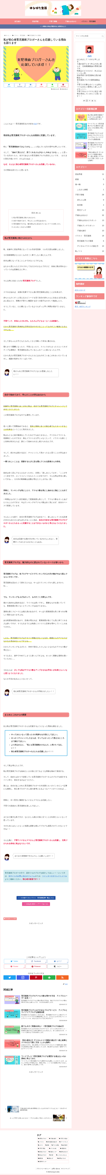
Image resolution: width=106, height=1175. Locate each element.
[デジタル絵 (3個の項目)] (53, 1149)
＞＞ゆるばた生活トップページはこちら (36, 904)
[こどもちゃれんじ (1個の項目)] (62, 1156)
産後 (89, 179)
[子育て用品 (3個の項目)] (42, 1149)
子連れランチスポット (90, 225)
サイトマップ (66, 1169)
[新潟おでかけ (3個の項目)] (42, 1152)
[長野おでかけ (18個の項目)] (42, 1139)
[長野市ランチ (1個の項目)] (53, 1162)
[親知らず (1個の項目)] (51, 1159)
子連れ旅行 (90, 230)
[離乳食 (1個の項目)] (41, 1159)
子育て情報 (89, 194)
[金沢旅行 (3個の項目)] (65, 1146)
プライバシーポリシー (43, 1169)
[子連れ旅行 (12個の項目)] (53, 1139)
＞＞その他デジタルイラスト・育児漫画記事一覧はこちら (36, 898)
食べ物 (89, 184)
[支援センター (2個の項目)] (53, 1152)
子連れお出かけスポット (90, 220)
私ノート (89, 251)
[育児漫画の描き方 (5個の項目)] (51, 1143)
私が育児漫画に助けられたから (24, 218)
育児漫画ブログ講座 (10, 919)
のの (35, 124)
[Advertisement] (36, 105)
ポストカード (80, 290)
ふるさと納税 (90, 189)
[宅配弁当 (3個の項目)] (64, 1149)
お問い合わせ (56, 1169)
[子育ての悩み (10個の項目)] (63, 1139)
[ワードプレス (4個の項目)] (64, 1143)
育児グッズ (90, 210)
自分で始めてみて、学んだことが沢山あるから (29, 221)
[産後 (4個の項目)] (47, 1146)
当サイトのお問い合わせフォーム (21, 876)
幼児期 (90, 205)
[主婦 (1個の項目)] (52, 1156)
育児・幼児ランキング (83, 306)
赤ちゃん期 (90, 199)
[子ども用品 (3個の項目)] (55, 1146)
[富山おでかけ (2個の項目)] (42, 1156)
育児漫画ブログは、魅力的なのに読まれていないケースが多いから (37, 224)
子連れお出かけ (89, 215)
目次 (33, 213)
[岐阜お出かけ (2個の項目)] (64, 1152)
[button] (102, 36)
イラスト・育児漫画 (89, 235)
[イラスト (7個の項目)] (41, 1143)
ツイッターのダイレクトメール (54, 876)
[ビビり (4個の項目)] (40, 1146)
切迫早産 (89, 174)
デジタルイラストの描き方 (90, 246)
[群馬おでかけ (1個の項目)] (63, 1159)
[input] (89, 36)
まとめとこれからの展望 (22, 227)
